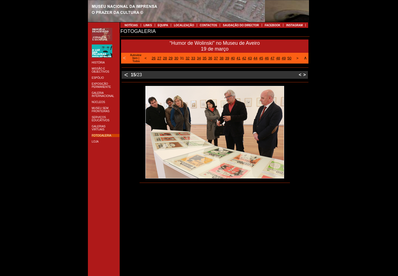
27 (159, 58)
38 (221, 58)
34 (199, 58)
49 (284, 58)
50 (289, 58)
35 (204, 58)
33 (193, 58)
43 (250, 58)
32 (187, 58)
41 (238, 58)
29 (170, 58)
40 (233, 58)
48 (278, 58)
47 (272, 58)
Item (135, 58)
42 (244, 58)
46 (267, 58)
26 (154, 58)
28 (165, 58)
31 (182, 58)
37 (216, 58)
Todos (136, 61)
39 (227, 58)
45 (261, 58)
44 (255, 58)
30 (176, 58)
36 (210, 58)
